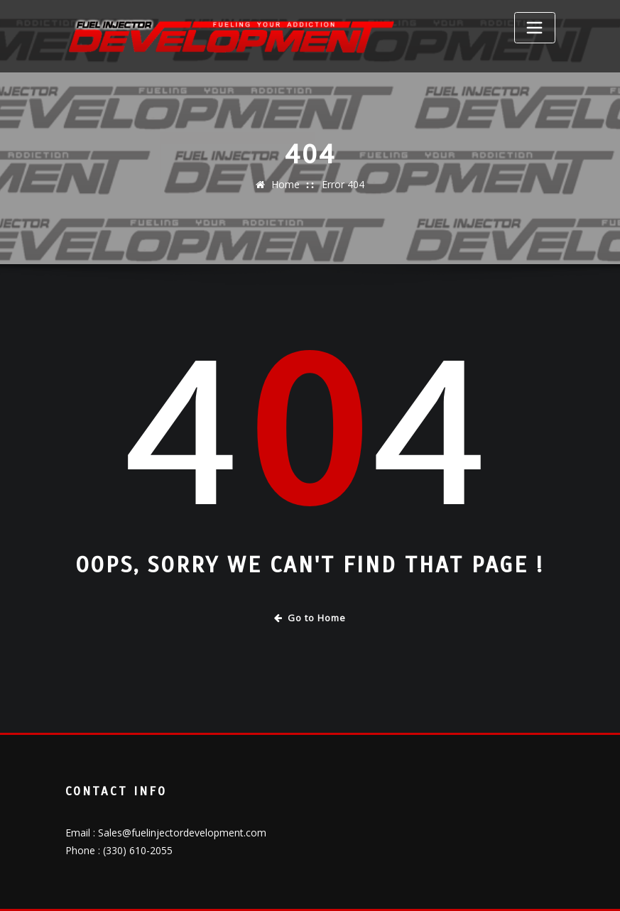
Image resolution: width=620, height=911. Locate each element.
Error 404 (343, 184)
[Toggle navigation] (534, 27)
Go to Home (310, 617)
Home (285, 184)
